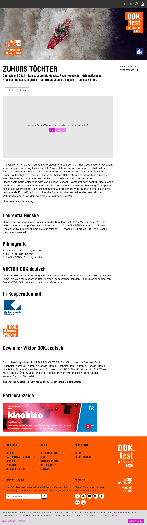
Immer (61, 130)
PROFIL (10, 453)
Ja (52, 130)
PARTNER (11, 465)
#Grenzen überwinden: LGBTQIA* (19, 382)
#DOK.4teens (75, 382)
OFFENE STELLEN (15, 469)
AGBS (43, 457)
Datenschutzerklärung (107, 515)
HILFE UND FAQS (49, 453)
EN (130, 4)
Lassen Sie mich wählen (13, 521)
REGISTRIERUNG (83, 457)
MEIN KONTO (82, 445)
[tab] (11, 90)
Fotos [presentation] (23, 90)
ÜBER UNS (11, 445)
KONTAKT (45, 469)
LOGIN (78, 453)
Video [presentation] (11, 90)
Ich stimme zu (136, 521)
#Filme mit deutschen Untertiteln (52, 382)
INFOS (43, 445)
